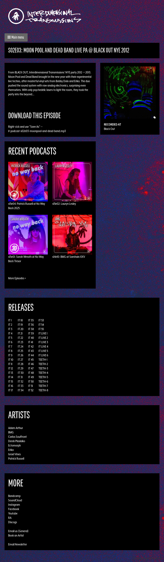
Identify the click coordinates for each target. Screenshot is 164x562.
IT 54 (41, 324)
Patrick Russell (16, 458)
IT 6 (10, 342)
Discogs (12, 522)
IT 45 (31, 359)
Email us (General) (18, 531)
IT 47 (31, 368)
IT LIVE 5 (43, 351)
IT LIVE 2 (43, 338)
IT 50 (31, 381)
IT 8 (10, 351)
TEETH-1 (43, 359)
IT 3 (10, 329)
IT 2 (10, 324)
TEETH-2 (43, 364)
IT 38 (31, 329)
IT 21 (20, 333)
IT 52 (30, 390)
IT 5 (10, 338)
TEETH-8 (43, 390)
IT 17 (10, 390)
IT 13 (10, 373)
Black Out (109, 129)
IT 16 (10, 386)
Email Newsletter (17, 544)
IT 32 (20, 381)
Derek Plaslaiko (16, 441)
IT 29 (20, 368)
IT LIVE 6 (43, 355)
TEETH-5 (43, 377)
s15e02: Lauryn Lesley (64, 203)
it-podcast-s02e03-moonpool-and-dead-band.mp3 (37, 131)
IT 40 (31, 338)
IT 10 (10, 359)
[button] (16, 37)
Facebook (13, 509)
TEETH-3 (43, 368)
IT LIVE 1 (43, 333)
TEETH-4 (43, 373)
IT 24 (20, 346)
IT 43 (31, 351)
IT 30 (21, 373)
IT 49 (31, 377)
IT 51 (30, 386)
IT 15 (10, 381)
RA (9, 518)
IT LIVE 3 (43, 342)
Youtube (12, 513)
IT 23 (20, 342)
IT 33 (20, 386)
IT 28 (20, 364)
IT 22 (20, 338)
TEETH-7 (43, 386)
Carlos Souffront (17, 436)
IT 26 (20, 355)
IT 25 (20, 351)
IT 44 (31, 355)
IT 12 (10, 368)
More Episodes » (17, 278)
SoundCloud (15, 500)
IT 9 (10, 355)
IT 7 (10, 346)
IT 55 (41, 329)
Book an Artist (16, 535)
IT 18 (20, 320)
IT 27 (20, 359)
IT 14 (10, 377)
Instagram (14, 504)
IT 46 (31, 364)
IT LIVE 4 (43, 346)
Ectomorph (14, 445)
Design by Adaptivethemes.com (148, 558)
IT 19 (20, 324)
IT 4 (10, 333)
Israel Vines (14, 454)
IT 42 (31, 346)
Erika (11, 449)
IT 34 (20, 390)
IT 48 (31, 373)
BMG (11, 432)
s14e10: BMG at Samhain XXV (68, 257)
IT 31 (20, 377)
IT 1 (10, 320)
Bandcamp (14, 496)
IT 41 (30, 342)
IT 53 (41, 320)
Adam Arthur (15, 428)
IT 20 (20, 329)
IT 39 (31, 333)
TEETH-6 (43, 381)
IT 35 (31, 320)
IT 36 (31, 324)
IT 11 (10, 364)
